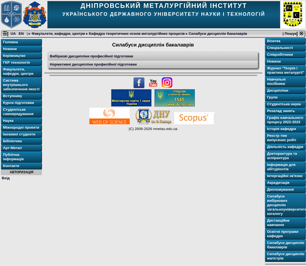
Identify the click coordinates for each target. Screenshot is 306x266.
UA (14, 34)
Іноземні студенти (19, 134)
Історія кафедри (281, 129)
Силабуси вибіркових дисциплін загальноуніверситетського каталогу (286, 205)
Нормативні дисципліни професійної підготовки (93, 64)
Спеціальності (280, 48)
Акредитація (278, 183)
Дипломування (280, 189)
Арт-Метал (12, 148)
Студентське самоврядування (18, 111)
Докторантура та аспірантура (282, 155)
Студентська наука (284, 104)
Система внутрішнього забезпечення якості (21, 84)
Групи (272, 97)
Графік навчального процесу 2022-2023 (285, 120)
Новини (10, 49)
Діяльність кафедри (285, 147)
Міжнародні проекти (21, 127)
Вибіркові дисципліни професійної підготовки (91, 56)
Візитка (273, 41)
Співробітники (280, 54)
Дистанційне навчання (278, 222)
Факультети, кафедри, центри (58, 34)
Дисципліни (277, 90)
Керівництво (14, 56)
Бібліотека (12, 141)
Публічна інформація (13, 157)
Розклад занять (281, 111)
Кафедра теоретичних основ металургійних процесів (137, 34)
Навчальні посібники (276, 81)
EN (22, 34)
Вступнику (12, 96)
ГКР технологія (16, 62)
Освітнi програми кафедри (282, 234)
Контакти (11, 166)
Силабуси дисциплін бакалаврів (217, 34)
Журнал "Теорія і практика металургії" (285, 70)
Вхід (6, 178)
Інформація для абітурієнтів (281, 167)
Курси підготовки (18, 103)
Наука (8, 121)
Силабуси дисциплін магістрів (285, 256)
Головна (10, 42)
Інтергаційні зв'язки (284, 176)
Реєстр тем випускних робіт (281, 138)
